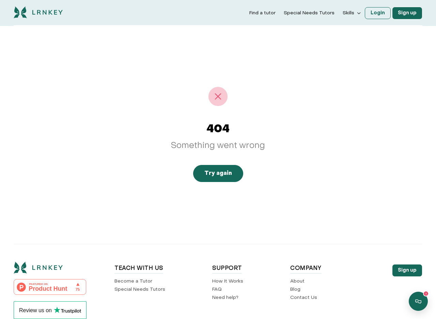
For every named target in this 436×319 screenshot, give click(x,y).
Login (378, 13)
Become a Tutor (133, 281)
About (297, 281)
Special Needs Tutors (309, 13)
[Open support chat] (418, 301)
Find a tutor (262, 13)
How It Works (227, 281)
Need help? (225, 297)
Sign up (407, 13)
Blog (295, 289)
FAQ (217, 289)
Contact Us (303, 297)
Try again (218, 173)
